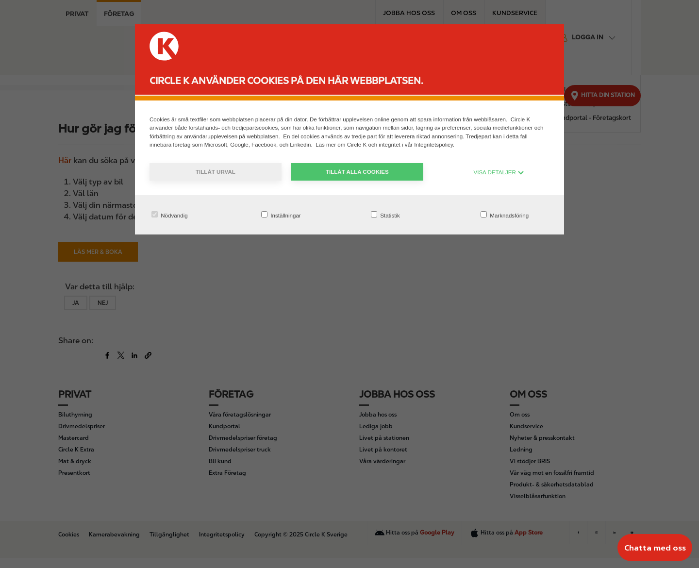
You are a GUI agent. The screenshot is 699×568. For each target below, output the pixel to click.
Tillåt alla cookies (357, 171)
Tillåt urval (215, 171)
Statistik (385, 214)
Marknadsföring (505, 214)
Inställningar (281, 214)
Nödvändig (169, 214)
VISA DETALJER (498, 172)
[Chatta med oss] (654, 547)
